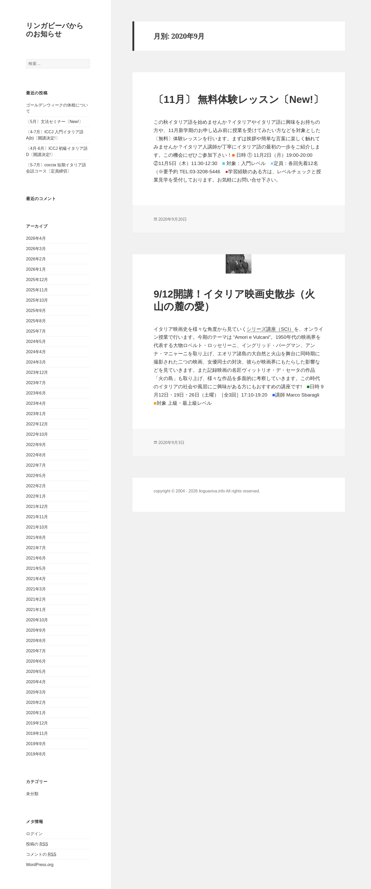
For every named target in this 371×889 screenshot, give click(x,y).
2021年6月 (36, 558)
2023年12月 (37, 372)
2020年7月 (36, 651)
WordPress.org (39, 864)
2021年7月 (36, 548)
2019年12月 (37, 723)
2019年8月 (36, 754)
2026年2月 (36, 259)
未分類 (32, 794)
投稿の (37, 844)
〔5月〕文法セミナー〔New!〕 (54, 121)
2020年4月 (36, 682)
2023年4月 (36, 403)
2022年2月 (36, 486)
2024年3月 (36, 362)
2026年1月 (36, 269)
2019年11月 (37, 733)
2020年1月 (36, 713)
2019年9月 (36, 744)
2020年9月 (36, 630)
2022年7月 (36, 465)
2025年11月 (37, 290)
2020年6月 (36, 661)
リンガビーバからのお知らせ (54, 29)
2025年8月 (36, 321)
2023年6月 (36, 393)
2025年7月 (36, 331)
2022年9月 (36, 444)
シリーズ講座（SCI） (270, 329)
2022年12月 (37, 424)
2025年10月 (37, 300)
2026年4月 (36, 238)
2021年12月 (37, 506)
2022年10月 (37, 434)
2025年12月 (37, 279)
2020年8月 (36, 640)
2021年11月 (37, 517)
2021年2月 (36, 599)
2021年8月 (36, 537)
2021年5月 (36, 568)
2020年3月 (36, 692)
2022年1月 (36, 496)
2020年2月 (36, 702)
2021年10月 (37, 527)
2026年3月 (36, 248)
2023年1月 (36, 413)
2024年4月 (36, 352)
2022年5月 (36, 475)
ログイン (34, 834)
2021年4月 (36, 579)
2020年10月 (37, 620)
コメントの (41, 854)
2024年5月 (36, 341)
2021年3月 (36, 589)
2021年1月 (36, 609)
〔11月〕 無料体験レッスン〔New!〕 (238, 99)
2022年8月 (36, 455)
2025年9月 (36, 310)
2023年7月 (36, 383)
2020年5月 (36, 671)
